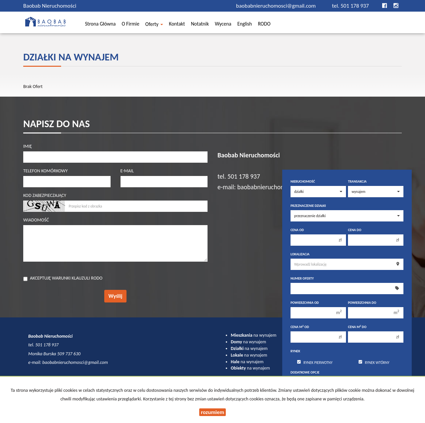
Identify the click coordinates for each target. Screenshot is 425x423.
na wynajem (253, 335)
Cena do (354, 230)
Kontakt (177, 25)
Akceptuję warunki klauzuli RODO (66, 278)
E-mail (127, 171)
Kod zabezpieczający (44, 195)
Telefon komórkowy (45, 171)
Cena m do (357, 327)
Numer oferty (302, 278)
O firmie (130, 25)
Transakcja (357, 181)
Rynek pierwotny (315, 362)
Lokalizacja (300, 254)
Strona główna (100, 25)
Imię (27, 146)
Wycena (223, 25)
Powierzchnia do (362, 302)
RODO (264, 25)
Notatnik (200, 25)
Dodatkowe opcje (305, 372)
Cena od (297, 230)
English (244, 25)
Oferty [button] (154, 25)
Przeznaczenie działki (308, 206)
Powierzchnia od (305, 302)
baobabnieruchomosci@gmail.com (276, 5)
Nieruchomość (303, 181)
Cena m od (300, 327)
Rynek (295, 351)
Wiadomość (36, 220)
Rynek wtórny (374, 362)
